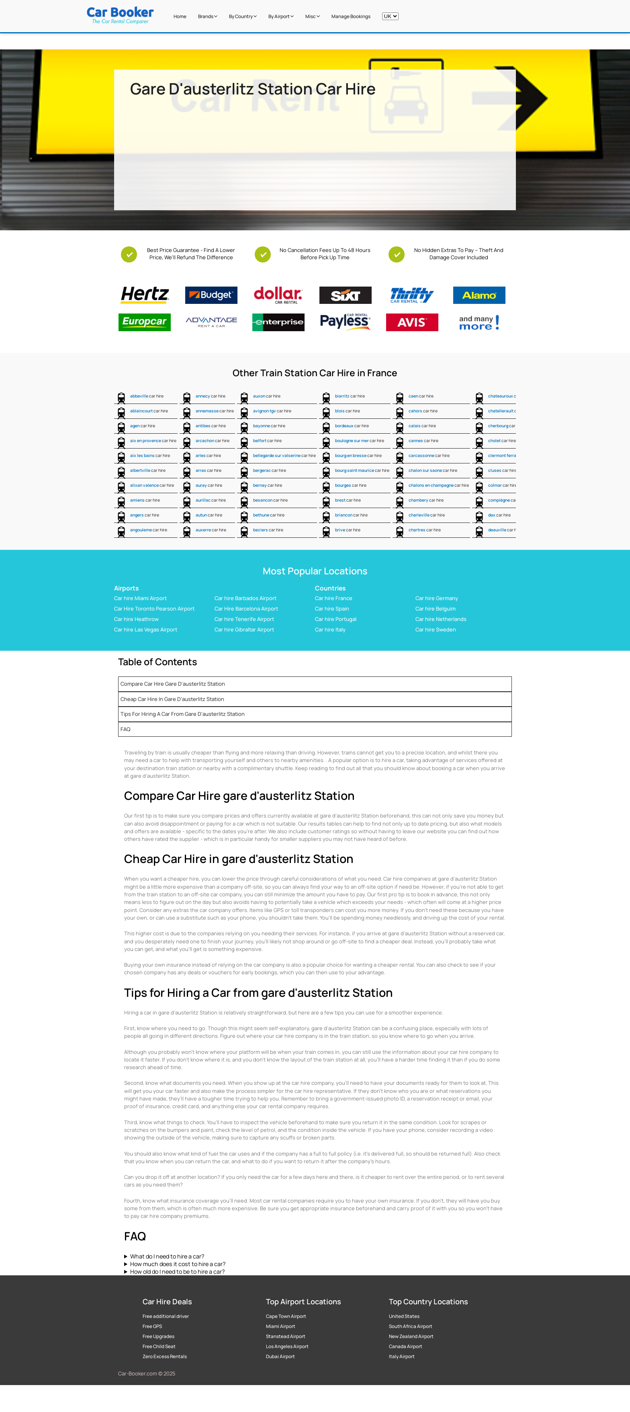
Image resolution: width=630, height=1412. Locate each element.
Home (180, 16)
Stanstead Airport (285, 1336)
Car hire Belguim (435, 608)
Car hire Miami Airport (140, 598)
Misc (312, 16)
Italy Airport (402, 1356)
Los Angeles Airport (287, 1346)
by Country (243, 16)
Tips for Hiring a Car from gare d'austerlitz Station (183, 713)
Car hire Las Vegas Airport (145, 629)
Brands (207, 16)
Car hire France (333, 598)
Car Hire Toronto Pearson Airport (154, 608)
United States (404, 1316)
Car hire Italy (330, 629)
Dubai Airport (280, 1356)
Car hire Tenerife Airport (244, 619)
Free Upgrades (158, 1336)
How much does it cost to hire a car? (177, 1264)
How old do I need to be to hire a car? (177, 1271)
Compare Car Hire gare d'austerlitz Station (173, 683)
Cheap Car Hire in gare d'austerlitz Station (172, 699)
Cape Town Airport (286, 1316)
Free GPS (152, 1326)
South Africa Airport (410, 1326)
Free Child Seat (159, 1346)
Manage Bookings (350, 16)
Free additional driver (166, 1316)
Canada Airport (405, 1346)
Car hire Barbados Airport (245, 598)
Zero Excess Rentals (165, 1356)
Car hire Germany (436, 598)
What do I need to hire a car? (167, 1256)
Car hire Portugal (335, 619)
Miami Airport (280, 1326)
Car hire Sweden (435, 629)
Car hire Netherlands (440, 619)
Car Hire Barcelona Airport (246, 608)
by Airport (281, 16)
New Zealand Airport (411, 1336)
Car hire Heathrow (136, 619)
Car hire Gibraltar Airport (244, 629)
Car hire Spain (332, 608)
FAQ (125, 729)
